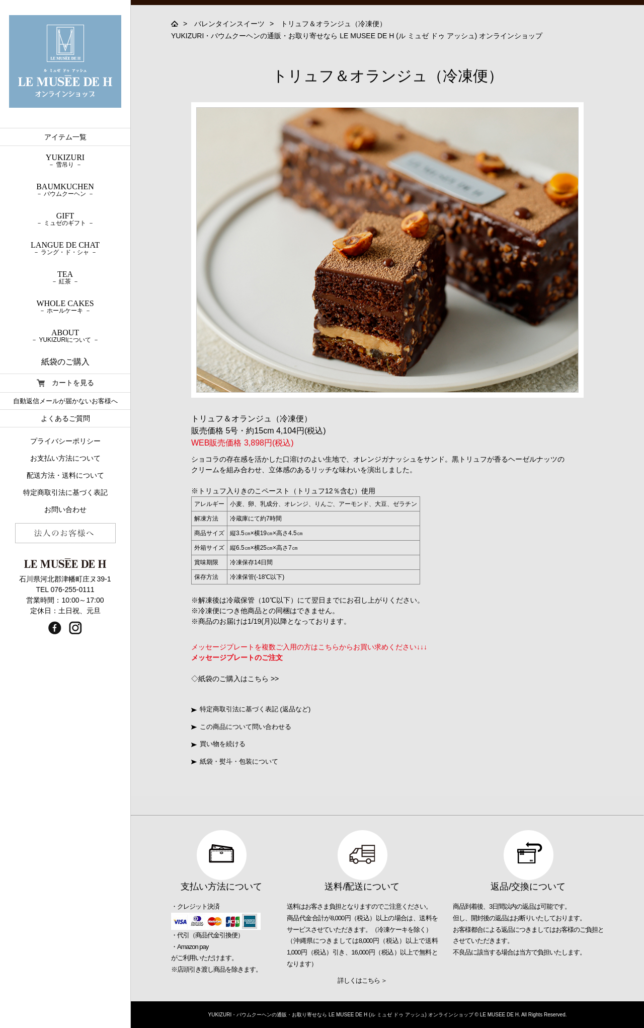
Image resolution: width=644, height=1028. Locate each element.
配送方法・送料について (65, 475)
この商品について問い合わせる (241, 726)
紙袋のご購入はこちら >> (238, 679)
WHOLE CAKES (65, 306)
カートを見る (65, 383)
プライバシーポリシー (65, 441)
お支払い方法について (65, 458)
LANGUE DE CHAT (65, 248)
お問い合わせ (65, 509)
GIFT (65, 219)
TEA (65, 277)
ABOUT (65, 335)
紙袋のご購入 (65, 361)
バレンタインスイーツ (229, 24)
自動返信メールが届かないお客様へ (65, 401)
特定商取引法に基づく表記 (65, 492)
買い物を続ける (218, 744)
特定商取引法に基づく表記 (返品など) (250, 709)
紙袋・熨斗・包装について (234, 761)
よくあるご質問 (65, 418)
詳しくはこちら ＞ (362, 980)
